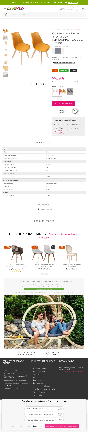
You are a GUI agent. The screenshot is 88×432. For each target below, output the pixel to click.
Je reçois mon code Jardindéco (44, 289)
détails (26, 404)
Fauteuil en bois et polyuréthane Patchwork (16, 266)
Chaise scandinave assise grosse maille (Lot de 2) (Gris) (44, 266)
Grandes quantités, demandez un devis (16, 384)
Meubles (55, 29)
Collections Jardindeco (41, 386)
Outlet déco (37, 377)
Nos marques (37, 383)
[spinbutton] (57, 98)
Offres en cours (38, 371)
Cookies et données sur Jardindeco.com (44, 401)
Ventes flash (37, 374)
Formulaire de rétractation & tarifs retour (15, 377)
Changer (57, 127)
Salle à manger (67, 29)
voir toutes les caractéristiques (63, 63)
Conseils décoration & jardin (43, 389)
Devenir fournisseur (40, 392)
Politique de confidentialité (15, 388)
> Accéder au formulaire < (70, 371)
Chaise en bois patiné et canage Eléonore (71, 266)
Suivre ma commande (13, 370)
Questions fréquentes (12, 373)
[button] (60, 98)
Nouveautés (37, 380)
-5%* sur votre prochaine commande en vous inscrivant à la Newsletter (44, 281)
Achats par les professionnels (15, 381)
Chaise (77, 29)
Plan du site (37, 395)
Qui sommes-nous (39, 368)
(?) (42, 408)
